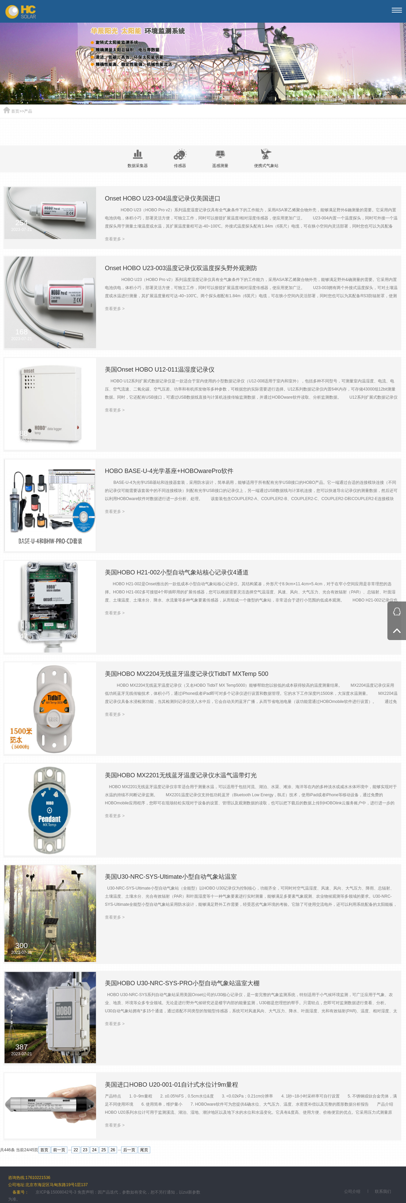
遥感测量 (220, 158)
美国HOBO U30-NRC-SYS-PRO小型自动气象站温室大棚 (182, 983)
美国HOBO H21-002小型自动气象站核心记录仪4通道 (177, 572)
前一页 (59, 1150)
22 (75, 1150)
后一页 (129, 1150)
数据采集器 (138, 158)
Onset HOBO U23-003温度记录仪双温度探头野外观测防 (181, 268)
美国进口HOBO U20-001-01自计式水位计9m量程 (171, 1084)
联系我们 (383, 1191)
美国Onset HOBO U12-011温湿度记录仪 (160, 369)
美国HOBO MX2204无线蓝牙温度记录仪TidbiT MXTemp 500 (186, 673)
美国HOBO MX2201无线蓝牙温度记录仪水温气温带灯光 (181, 775)
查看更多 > (115, 239)
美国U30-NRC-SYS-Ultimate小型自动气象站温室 (171, 876)
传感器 (180, 158)
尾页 (144, 1150)
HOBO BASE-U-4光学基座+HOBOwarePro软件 (169, 471)
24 (94, 1150)
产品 (28, 111)
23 (85, 1150)
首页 (15, 111)
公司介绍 (352, 1191)
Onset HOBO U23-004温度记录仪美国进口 (163, 198)
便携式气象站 (266, 158)
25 (103, 1150)
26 (113, 1150)
